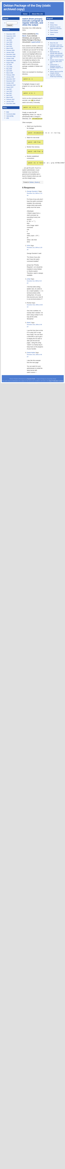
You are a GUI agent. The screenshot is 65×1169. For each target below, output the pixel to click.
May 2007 (9, 93)
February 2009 (10, 50)
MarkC (29, 322)
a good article (35, 42)
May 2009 (9, 44)
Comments (10, 114)
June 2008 (9, 66)
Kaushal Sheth (31, 378)
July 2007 (9, 89)
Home (25, 14)
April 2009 (9, 46)
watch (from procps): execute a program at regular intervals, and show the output (32, 22)
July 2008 (9, 64)
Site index (53, 69)
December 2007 (10, 79)
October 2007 (10, 83)
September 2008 (11, 60)
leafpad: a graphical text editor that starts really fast (56, 56)
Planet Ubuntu (54, 32)
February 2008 (10, 75)
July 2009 (9, 40)
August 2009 (9, 38)
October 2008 (10, 58)
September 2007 (11, 85)
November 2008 (10, 56)
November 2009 (10, 34)
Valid (10, 116)
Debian (52, 23)
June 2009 (9, 42)
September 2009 (11, 36)
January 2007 (10, 101)
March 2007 (9, 97)
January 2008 (10, 77)
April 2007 (9, 95)
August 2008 (9, 62)
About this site (37, 14)
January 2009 (10, 52)
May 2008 (9, 68)
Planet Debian (54, 30)
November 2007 (10, 81)
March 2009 (9, 48)
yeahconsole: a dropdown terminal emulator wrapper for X (56, 66)
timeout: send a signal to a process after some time (57, 61)
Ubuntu (52, 34)
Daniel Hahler (31, 352)
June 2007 (9, 91)
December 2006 (10, 103)
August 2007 (9, 87)
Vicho (28, 245)
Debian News (53, 25)
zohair (29, 278)
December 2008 (10, 54)
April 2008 (9, 70)
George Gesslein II (32, 191)
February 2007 (10, 99)
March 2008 (9, 73)
